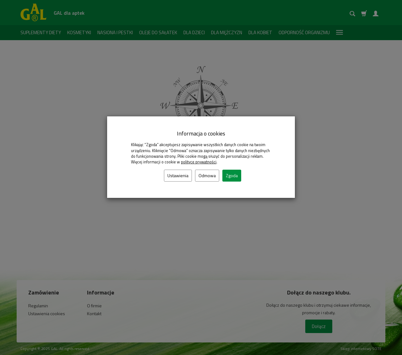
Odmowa (207, 175)
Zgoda (232, 175)
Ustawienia (177, 175)
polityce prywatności (198, 162)
